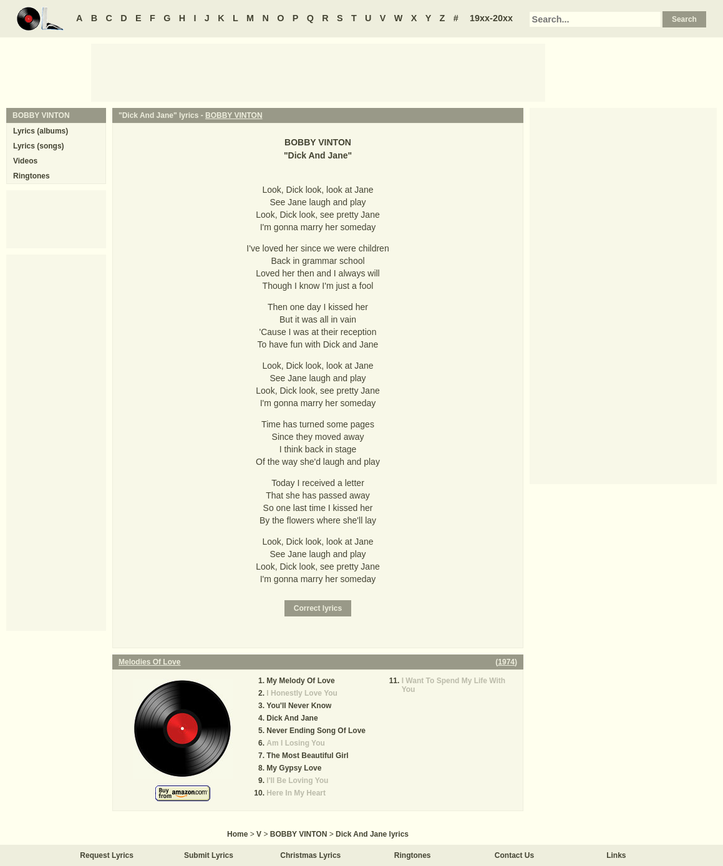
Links (616, 855)
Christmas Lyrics (310, 855)
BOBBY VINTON (234, 115)
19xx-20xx (491, 18)
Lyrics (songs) (38, 146)
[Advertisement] (318, 72)
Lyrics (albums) (40, 131)
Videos (25, 161)
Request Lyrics (106, 855)
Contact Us (514, 855)
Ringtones (31, 176)
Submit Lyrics (208, 855)
